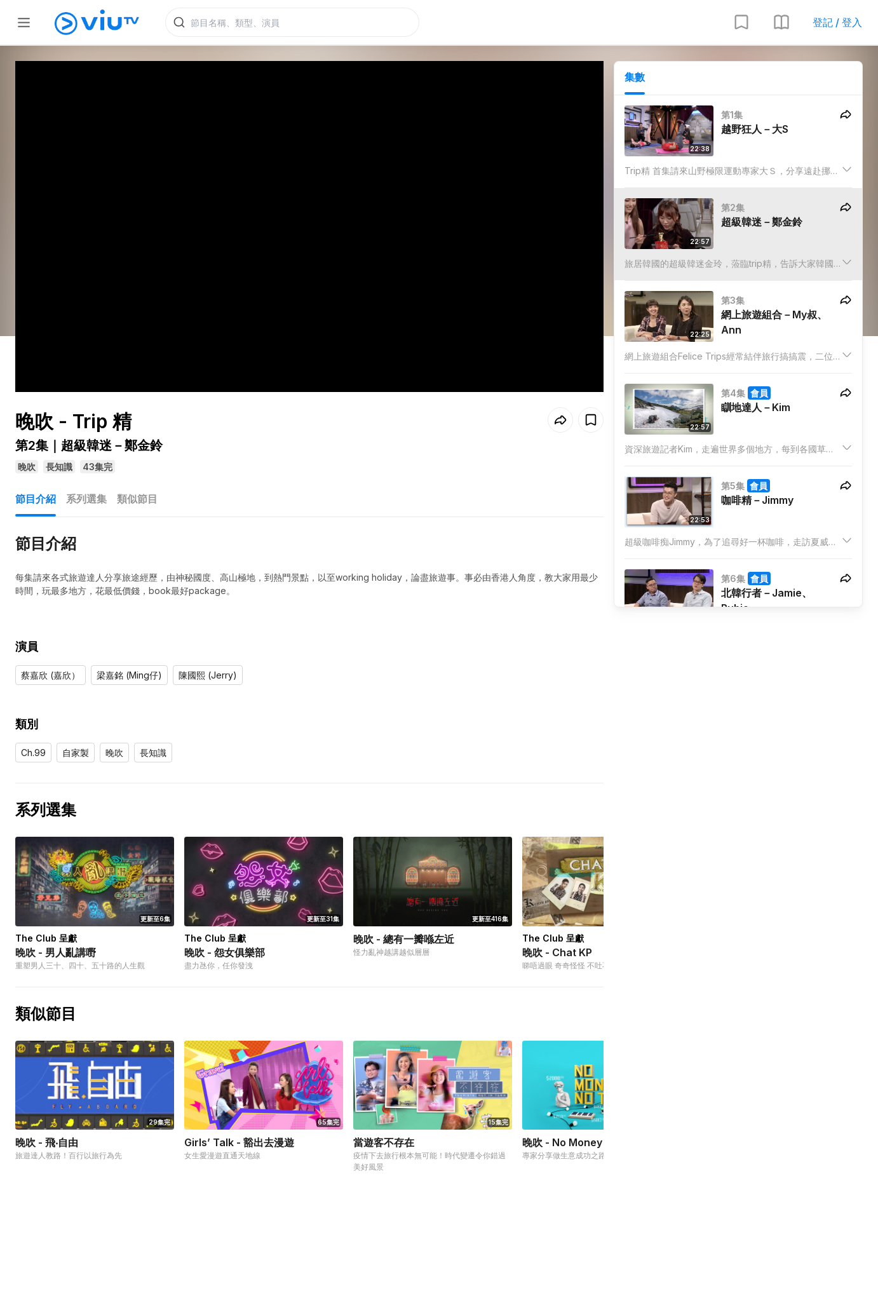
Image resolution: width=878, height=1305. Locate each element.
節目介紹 (35, 498)
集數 (635, 77)
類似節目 (137, 498)
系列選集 (86, 498)
